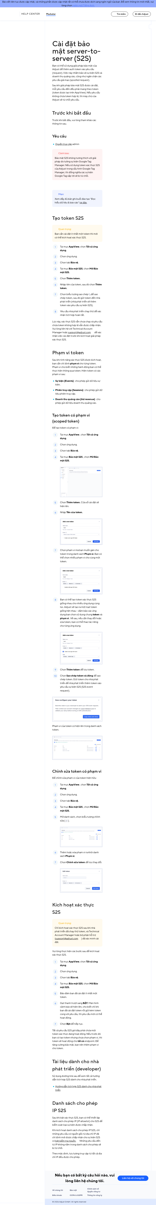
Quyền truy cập (63, 144)
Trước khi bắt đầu (71, 113)
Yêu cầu (59, 136)
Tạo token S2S (68, 218)
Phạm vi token (68, 353)
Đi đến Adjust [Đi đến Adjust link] (141, 14)
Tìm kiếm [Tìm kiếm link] (119, 14)
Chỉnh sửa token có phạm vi (76, 771)
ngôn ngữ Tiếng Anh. (84, 5)
